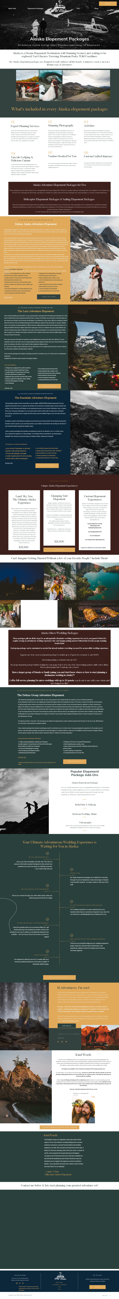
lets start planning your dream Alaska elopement (59, 1127)
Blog (96, 8)
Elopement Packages (35, 8)
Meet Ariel (12, 8)
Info (78, 8)
